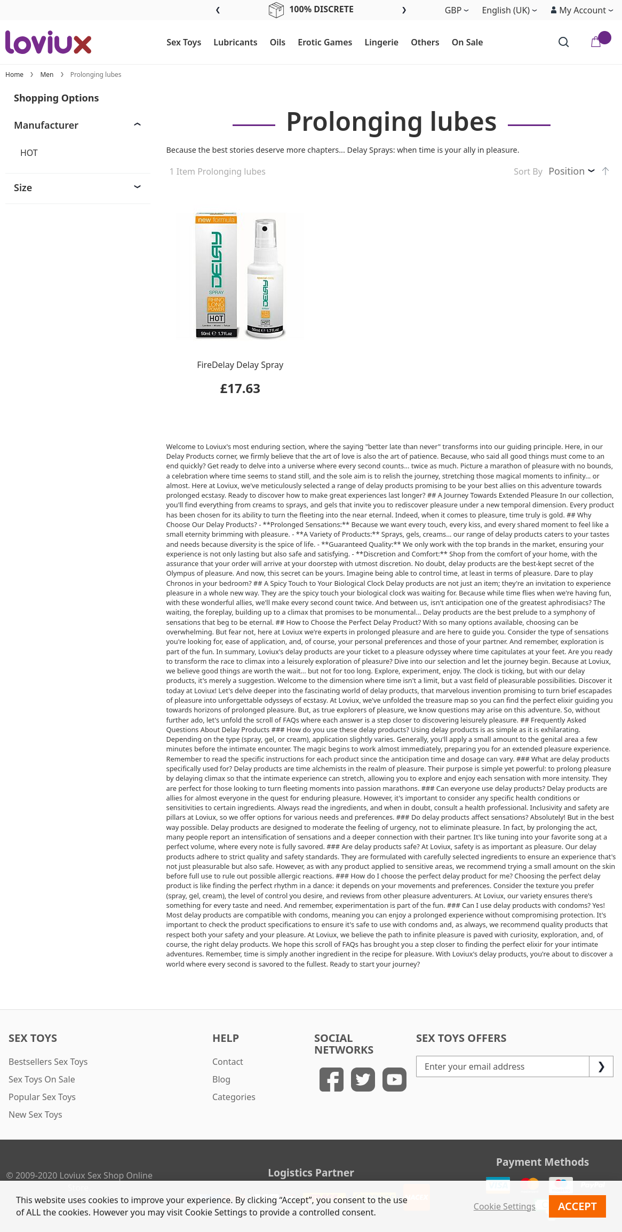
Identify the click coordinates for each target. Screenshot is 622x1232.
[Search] (564, 42)
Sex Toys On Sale (42, 1079)
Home (14, 74)
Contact (227, 1062)
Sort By (528, 171)
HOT (29, 153)
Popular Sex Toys (42, 1097)
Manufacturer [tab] (46, 125)
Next (404, 10)
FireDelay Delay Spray (240, 365)
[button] (581, 10)
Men (46, 74)
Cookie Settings (505, 1206)
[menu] (325, 42)
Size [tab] (23, 187)
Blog (221, 1079)
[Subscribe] (601, 1066)
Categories (234, 1097)
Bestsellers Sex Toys (48, 1062)
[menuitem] (179, 42)
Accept (577, 1206)
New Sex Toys (35, 1114)
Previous (218, 10)
